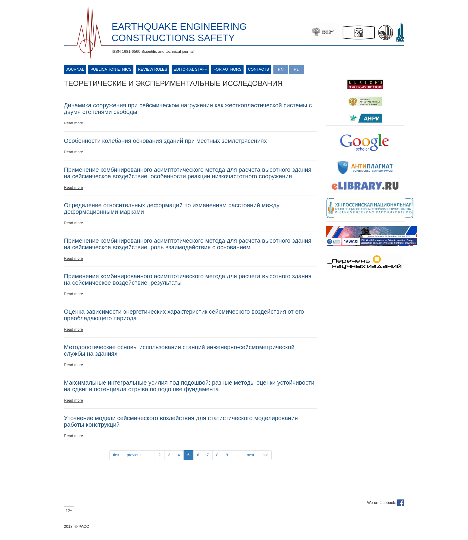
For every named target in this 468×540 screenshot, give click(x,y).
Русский (296, 69)
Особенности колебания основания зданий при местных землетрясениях (165, 140)
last (265, 455)
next (250, 455)
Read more (73, 123)
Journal (75, 69)
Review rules (152, 69)
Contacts (258, 69)
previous (134, 455)
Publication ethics (110, 69)
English (280, 69)
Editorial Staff (190, 69)
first (116, 455)
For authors (227, 69)
